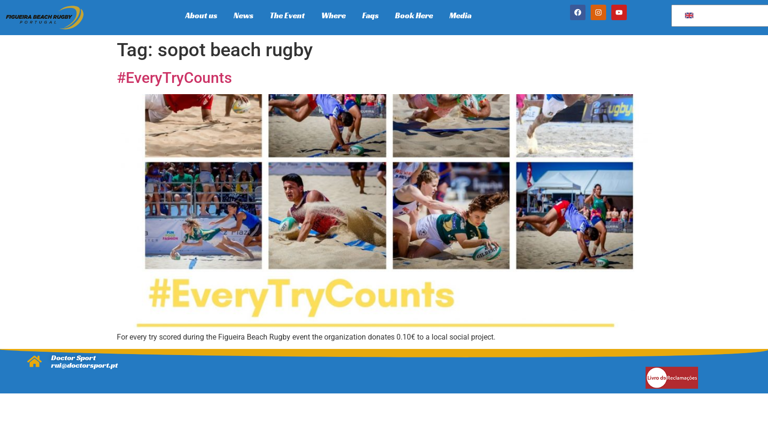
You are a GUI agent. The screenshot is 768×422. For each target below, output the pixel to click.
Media (460, 15)
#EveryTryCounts (174, 78)
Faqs (370, 15)
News (243, 15)
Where (333, 15)
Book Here (414, 15)
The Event (287, 15)
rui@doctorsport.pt (84, 365)
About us (201, 15)
